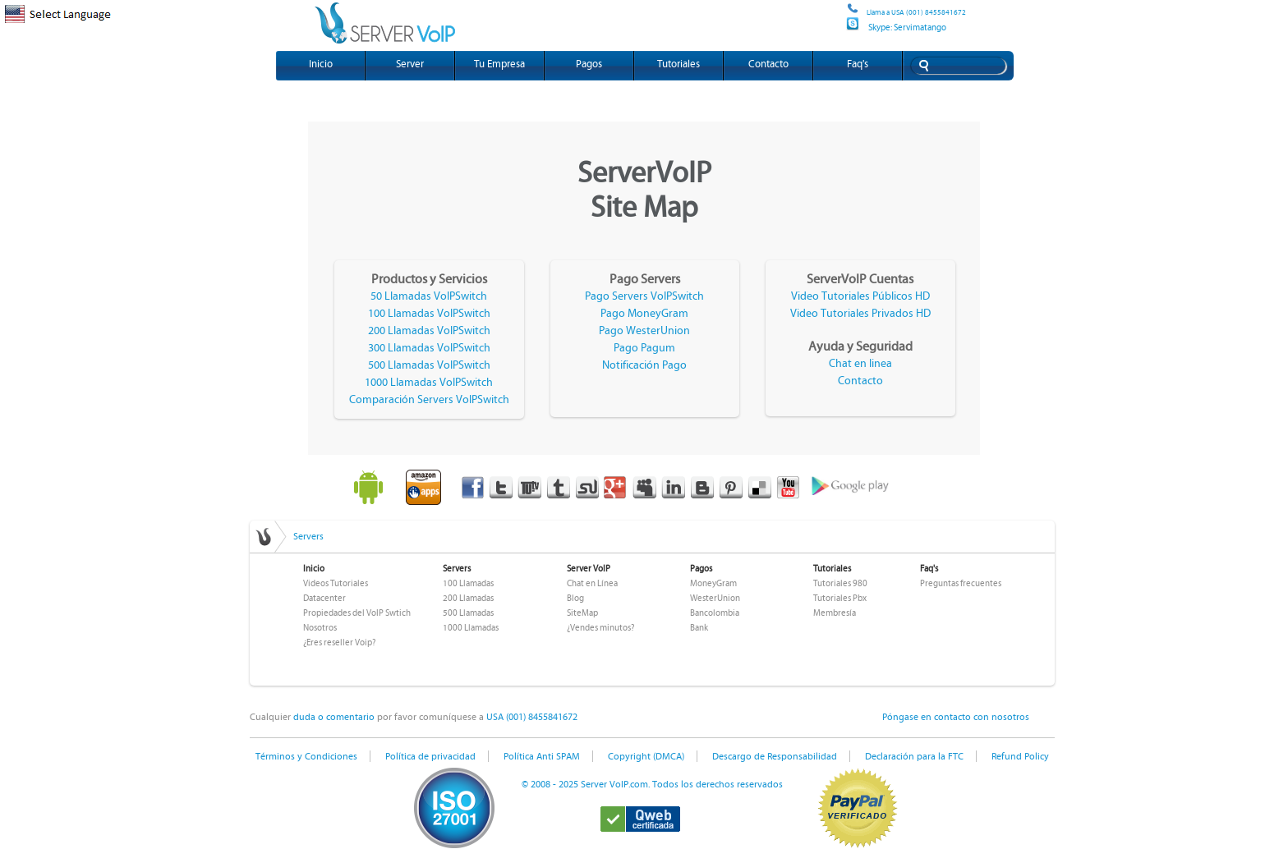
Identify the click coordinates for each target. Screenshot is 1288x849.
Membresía (834, 613)
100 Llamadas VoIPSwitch (429, 313)
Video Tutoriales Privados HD (860, 313)
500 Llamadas (468, 613)
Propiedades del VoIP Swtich (357, 613)
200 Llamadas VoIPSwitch (429, 330)
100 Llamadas (468, 583)
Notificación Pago (644, 365)
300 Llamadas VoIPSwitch (429, 348)
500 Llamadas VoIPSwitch (429, 365)
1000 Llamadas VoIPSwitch (429, 382)
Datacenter (324, 598)
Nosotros (320, 627)
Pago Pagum (644, 348)
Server (410, 64)
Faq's (857, 64)
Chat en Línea (592, 583)
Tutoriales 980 (840, 583)
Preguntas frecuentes (960, 583)
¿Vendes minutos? (600, 627)
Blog (575, 598)
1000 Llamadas (471, 627)
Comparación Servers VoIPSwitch (429, 399)
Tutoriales (678, 64)
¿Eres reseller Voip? (339, 642)
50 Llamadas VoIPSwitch (428, 296)
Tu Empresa (499, 64)
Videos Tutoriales (335, 583)
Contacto (768, 64)
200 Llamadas (468, 598)
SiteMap (582, 613)
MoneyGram (713, 583)
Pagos (589, 64)
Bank (699, 627)
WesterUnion (715, 598)
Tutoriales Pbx (840, 598)
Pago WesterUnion (644, 330)
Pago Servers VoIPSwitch (644, 296)
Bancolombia (714, 613)
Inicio (321, 64)
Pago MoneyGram (644, 313)
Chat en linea (860, 363)
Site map (844, 14)
